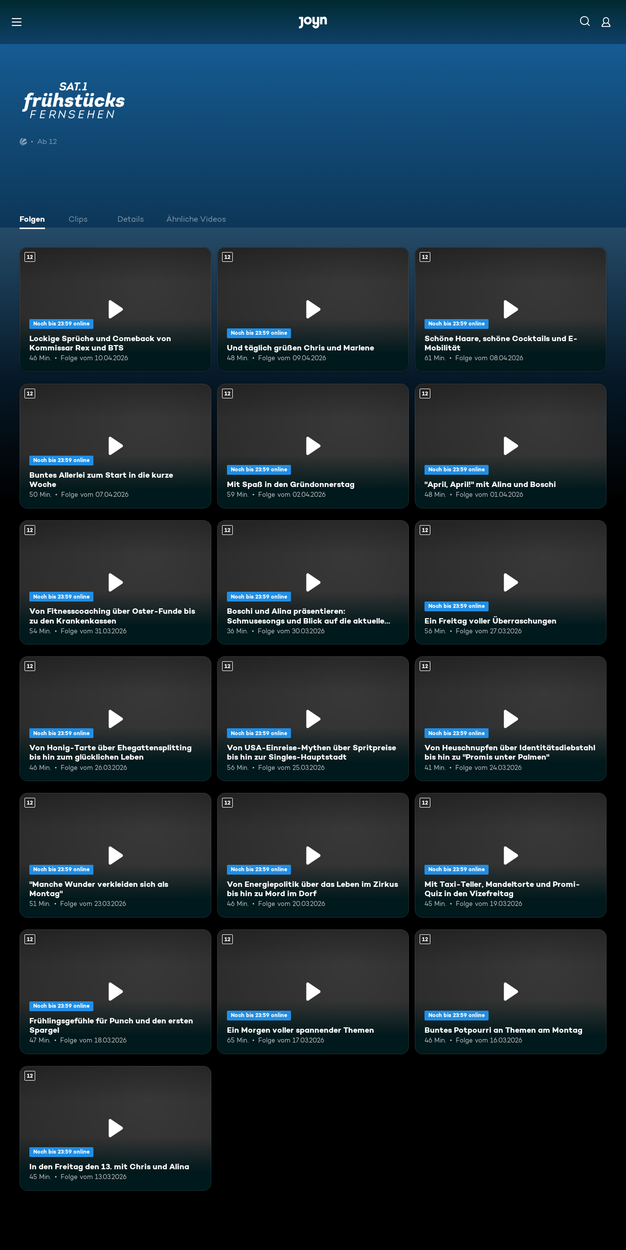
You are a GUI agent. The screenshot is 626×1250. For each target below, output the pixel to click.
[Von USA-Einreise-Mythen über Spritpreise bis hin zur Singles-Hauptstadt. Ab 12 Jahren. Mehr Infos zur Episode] (313, 718)
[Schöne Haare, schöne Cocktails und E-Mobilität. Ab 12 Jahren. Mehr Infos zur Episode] (510, 309)
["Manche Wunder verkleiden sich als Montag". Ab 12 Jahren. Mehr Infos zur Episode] (115, 855)
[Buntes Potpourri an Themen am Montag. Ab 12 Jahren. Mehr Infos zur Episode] (510, 991)
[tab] (35, 220)
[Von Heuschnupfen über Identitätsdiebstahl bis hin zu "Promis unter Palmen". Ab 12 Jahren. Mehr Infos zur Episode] (510, 718)
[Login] (606, 21)
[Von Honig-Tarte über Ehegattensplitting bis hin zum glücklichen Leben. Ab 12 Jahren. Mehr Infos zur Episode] (115, 718)
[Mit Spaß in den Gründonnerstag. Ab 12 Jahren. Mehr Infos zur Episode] (313, 446)
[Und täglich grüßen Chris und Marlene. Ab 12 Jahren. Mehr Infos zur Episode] (313, 309)
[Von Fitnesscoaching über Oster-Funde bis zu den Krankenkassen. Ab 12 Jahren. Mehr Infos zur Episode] (115, 582)
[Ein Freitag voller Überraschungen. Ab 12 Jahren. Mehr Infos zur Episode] (510, 582)
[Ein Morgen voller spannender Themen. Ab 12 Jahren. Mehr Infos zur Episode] (313, 991)
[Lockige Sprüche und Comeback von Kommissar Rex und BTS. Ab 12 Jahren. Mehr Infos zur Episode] (115, 309)
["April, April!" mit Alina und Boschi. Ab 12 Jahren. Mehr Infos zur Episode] (510, 446)
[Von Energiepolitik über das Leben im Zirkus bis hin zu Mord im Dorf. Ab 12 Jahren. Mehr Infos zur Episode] (313, 855)
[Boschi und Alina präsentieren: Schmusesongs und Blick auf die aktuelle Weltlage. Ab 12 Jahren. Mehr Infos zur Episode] (313, 582)
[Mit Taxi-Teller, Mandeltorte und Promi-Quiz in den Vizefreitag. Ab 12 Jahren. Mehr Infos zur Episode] (510, 855)
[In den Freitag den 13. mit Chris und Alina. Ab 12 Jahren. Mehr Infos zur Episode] (115, 1128)
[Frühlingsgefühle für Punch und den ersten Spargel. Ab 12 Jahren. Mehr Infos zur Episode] (115, 991)
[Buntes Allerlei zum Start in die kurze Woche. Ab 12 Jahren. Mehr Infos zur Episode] (115, 446)
